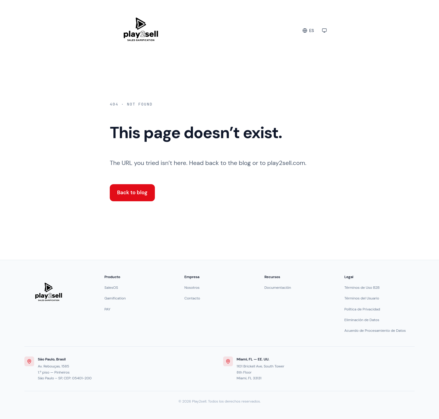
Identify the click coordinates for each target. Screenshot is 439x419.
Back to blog (132, 192)
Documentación (277, 287)
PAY (107, 309)
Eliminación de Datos (361, 319)
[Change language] (308, 30)
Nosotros (192, 287)
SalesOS (111, 287)
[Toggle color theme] (324, 30)
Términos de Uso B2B (362, 287)
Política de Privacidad (362, 309)
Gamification (115, 298)
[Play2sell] (48, 292)
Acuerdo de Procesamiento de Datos (375, 330)
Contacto (192, 298)
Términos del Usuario (361, 298)
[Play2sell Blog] (172, 29)
